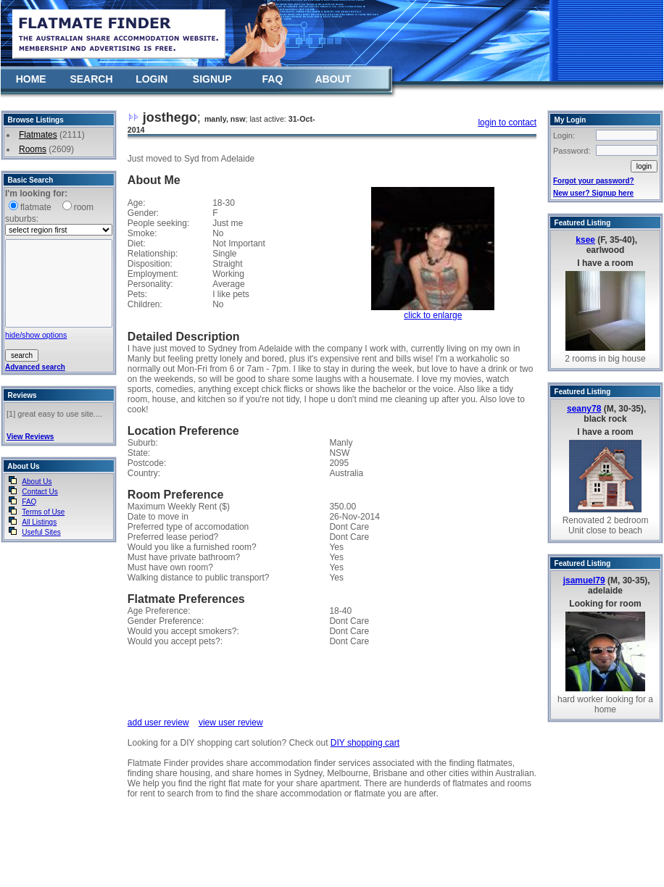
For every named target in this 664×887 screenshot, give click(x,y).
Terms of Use (43, 512)
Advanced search (35, 367)
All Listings (39, 522)
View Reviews (30, 437)
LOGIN (151, 79)
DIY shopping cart (365, 743)
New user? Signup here (593, 193)
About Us (36, 482)
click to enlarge (433, 315)
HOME (31, 79)
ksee (585, 240)
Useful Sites (41, 532)
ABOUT (333, 79)
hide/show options (36, 334)
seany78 (584, 409)
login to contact (507, 122)
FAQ (272, 79)
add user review (158, 722)
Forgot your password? (593, 181)
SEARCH (91, 79)
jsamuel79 (584, 580)
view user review (231, 722)
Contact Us (39, 492)
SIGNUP (212, 79)
